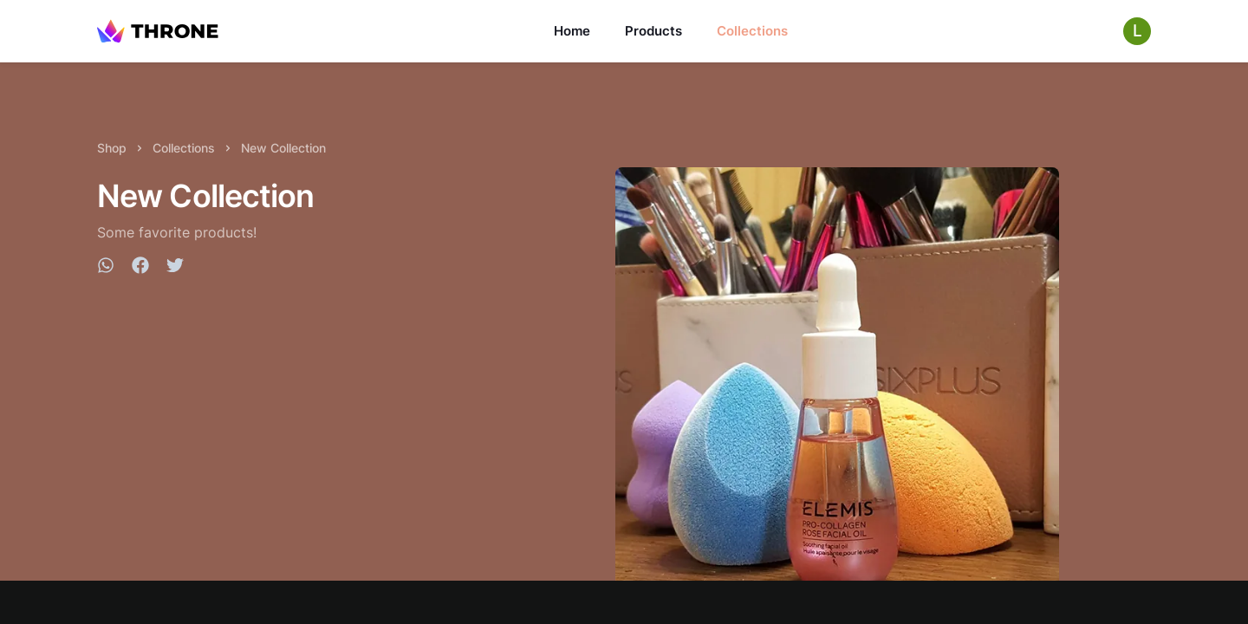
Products (653, 31)
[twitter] (175, 268)
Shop (112, 147)
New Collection (283, 147)
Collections (752, 31)
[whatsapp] (105, 268)
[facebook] (140, 268)
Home (572, 31)
